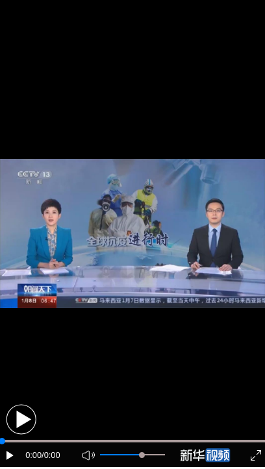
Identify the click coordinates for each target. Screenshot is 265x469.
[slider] (142, 455)
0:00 (33, 455)
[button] (21, 419)
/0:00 (51, 455)
